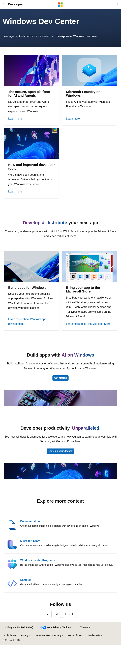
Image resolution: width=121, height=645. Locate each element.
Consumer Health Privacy (48, 635)
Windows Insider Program (36, 560)
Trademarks (94, 635)
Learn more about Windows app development (27, 321)
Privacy (24, 635)
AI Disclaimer (9, 635)
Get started (60, 378)
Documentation (30, 521)
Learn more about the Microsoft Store (88, 323)
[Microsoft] (60, 4)
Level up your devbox (60, 451)
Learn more (15, 118)
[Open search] (117, 5)
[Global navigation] (3, 5)
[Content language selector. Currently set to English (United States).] (19, 627)
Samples (25, 579)
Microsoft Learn (30, 540)
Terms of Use (74, 635)
